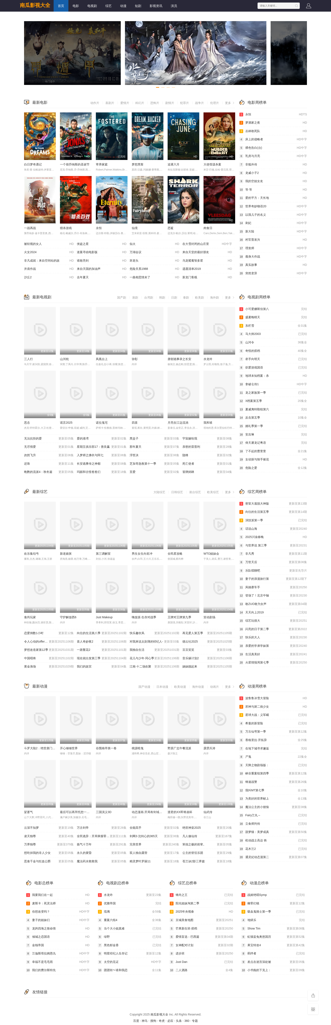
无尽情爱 (49, 447)
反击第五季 (273, 418)
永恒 (99, 228)
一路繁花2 (101, 650)
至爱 (154, 472)
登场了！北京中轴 (273, 596)
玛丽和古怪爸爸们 (101, 472)
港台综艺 (195, 492)
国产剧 (121, 297)
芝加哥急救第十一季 (154, 464)
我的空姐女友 (273, 181)
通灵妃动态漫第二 (273, 857)
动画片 (214, 686)
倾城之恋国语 (58, 937)
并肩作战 (49, 269)
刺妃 (273, 223)
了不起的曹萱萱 (273, 451)
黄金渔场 (49, 667)
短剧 (138, 6)
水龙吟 (207, 359)
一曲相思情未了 (154, 277)
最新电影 (39, 102)
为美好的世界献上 (273, 799)
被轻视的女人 (49, 244)
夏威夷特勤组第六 (273, 409)
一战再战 (30, 228)
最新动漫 (39, 686)
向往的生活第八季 (101, 633)
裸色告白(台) (273, 148)
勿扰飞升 (49, 455)
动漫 (123, 6)
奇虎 (162, 1020)
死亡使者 (207, 464)
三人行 (28, 359)
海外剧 (214, 297)
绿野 (129, 937)
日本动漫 (162, 686)
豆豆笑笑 (207, 650)
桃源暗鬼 (138, 748)
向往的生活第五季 (273, 512)
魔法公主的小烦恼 (273, 807)
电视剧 (92, 6)
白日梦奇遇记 (33, 164)
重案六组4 (129, 920)
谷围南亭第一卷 (106, 748)
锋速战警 (273, 782)
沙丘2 (49, 277)
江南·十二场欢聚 (154, 667)
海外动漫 (198, 686)
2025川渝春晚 (273, 537)
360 (186, 1020)
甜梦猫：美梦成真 (273, 832)
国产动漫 (144, 686)
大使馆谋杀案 (212, 164)
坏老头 (154, 261)
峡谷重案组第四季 (273, 773)
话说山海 (273, 529)
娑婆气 (28, 812)
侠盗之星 (101, 244)
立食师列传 (273, 824)
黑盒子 (154, 439)
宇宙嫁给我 (207, 439)
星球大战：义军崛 (273, 715)
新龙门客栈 (207, 277)
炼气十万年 (101, 844)
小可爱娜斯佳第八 (273, 309)
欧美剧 (199, 297)
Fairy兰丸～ (273, 815)
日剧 (174, 297)
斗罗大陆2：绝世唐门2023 (41, 748)
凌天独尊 (49, 836)
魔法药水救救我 (101, 861)
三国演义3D (103, 812)
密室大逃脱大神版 (273, 504)
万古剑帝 (101, 828)
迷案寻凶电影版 (101, 252)
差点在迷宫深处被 (273, 962)
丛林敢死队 (273, 131)
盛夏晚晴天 (273, 317)
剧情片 (169, 103)
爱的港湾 (101, 439)
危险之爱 (273, 468)
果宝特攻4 (273, 945)
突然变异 (273, 273)
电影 (76, 6)
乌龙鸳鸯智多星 (207, 261)
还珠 (49, 464)
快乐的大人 (273, 637)
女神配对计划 (201, 945)
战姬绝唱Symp (273, 895)
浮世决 (154, 455)
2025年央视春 (201, 912)
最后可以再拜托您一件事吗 (77, 812)
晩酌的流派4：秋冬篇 (49, 472)
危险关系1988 (154, 269)
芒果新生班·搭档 (201, 929)
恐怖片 (154, 103)
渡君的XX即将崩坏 (180, 812)
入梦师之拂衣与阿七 (101, 455)
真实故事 (273, 265)
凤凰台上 (102, 359)
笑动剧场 (209, 617)
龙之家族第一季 (273, 393)
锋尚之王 (201, 895)
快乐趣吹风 (154, 633)
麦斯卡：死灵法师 (58, 903)
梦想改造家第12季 (49, 650)
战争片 (199, 103)
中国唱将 (49, 658)
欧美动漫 (180, 686)
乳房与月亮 (273, 156)
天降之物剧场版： (273, 765)
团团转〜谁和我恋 (129, 970)
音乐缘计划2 (207, 658)
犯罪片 (184, 103)
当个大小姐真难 (129, 929)
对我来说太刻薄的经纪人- (154, 642)
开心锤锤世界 (69, 748)
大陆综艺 (159, 492)
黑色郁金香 (129, 945)
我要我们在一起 (58, 895)
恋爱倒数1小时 (49, 633)
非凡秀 (273, 554)
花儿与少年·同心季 (154, 658)
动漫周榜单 (257, 686)
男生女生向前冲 (142, 553)
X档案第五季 (273, 401)
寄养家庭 (102, 164)
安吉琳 (273, 435)
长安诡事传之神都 (101, 464)
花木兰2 (273, 849)
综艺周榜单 (257, 492)
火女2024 (49, 252)
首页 (61, 6)
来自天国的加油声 (101, 269)
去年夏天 (101, 277)
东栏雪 (273, 326)
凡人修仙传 (207, 836)
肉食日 (207, 228)
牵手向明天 (273, 359)
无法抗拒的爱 (49, 439)
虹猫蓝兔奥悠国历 (273, 937)
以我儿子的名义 (273, 215)
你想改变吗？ (58, 912)
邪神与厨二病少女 (273, 707)
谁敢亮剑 (101, 261)
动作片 (94, 103)
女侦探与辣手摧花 (273, 459)
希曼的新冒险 (273, 723)
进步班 (201, 953)
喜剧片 (109, 103)
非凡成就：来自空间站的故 (49, 261)
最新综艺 (39, 492)
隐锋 (207, 455)
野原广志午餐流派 (179, 748)
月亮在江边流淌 (178, 422)
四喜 (135, 422)
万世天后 (273, 562)
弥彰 (135, 359)
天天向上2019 (273, 612)
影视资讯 (156, 6)
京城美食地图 (201, 920)
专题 (195, 1020)
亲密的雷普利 (207, 447)
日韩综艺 (177, 492)
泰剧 (186, 297)
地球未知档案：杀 (273, 376)
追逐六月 (173, 164)
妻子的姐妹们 (58, 920)
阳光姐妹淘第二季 (201, 903)
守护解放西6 (68, 617)
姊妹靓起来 (207, 667)
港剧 (135, 297)
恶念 (27, 422)
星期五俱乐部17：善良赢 (101, 447)
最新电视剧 (41, 297)
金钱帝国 (58, 945)
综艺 (108, 6)
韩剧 (162, 297)
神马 (145, 1020)
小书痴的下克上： (273, 970)
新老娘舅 (66, 553)
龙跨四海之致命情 (58, 929)
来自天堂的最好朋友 (207, 252)
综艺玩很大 (273, 621)
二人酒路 (201, 970)
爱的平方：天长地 (273, 198)
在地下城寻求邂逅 (273, 749)
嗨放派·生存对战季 (144, 617)
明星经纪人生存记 (129, 953)
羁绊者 (273, 953)
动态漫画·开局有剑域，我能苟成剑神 (156, 812)
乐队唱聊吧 (273, 571)
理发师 (273, 248)
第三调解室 (103, 553)
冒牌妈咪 (207, 472)
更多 (230, 103)
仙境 (135, 228)
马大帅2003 (273, 334)
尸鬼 (273, 757)
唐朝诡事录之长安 (179, 359)
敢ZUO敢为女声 (273, 604)
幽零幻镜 (273, 903)
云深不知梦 (49, 828)
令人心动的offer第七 (49, 642)
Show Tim (273, 929)
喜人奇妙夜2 (101, 642)
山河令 (273, 342)
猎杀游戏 (66, 228)
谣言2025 (66, 422)
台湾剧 (148, 297)
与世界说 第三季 (273, 545)
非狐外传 (273, 164)
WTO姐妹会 (211, 553)
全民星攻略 (175, 553)
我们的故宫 (101, 667)
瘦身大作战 (273, 257)
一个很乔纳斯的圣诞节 (75, 164)
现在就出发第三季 (101, 658)
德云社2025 (207, 642)
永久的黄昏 (101, 853)
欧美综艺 (213, 492)
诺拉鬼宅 (102, 422)
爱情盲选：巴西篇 (201, 937)
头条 (179, 1020)
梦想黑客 (138, 164)
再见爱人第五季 (207, 633)
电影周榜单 (257, 102)
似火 (154, 244)
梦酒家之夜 (273, 123)
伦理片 (214, 103)
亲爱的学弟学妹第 (273, 646)
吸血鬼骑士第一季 (273, 912)
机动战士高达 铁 (273, 840)
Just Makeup (104, 617)
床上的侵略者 (273, 139)
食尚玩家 (30, 617)
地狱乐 (273, 920)
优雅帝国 (129, 903)
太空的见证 (129, 962)
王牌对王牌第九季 (179, 617)
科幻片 (139, 103)
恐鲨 (171, 228)
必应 (170, 1020)
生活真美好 (273, 654)
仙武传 (207, 812)
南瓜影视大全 (35, 5)
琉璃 (129, 912)
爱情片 (124, 103)
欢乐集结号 (31, 553)
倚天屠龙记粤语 (273, 443)
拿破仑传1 (273, 384)
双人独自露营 (154, 853)
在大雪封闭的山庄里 (207, 244)
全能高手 (154, 828)
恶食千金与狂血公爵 (49, 861)
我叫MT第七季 (273, 790)
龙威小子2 (273, 173)
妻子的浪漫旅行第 (273, 579)
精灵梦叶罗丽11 (154, 861)
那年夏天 (154, 447)
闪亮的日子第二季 (273, 629)
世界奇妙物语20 (273, 206)
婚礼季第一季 (273, 426)
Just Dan (201, 962)
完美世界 (154, 844)
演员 (174, 6)
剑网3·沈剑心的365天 (154, 836)
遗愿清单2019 (207, 269)
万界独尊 (49, 844)
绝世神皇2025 (207, 828)
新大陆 (273, 231)
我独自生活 (154, 650)
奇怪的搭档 (273, 351)
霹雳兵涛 (209, 748)
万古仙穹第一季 (273, 732)
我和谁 (207, 422)
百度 (136, 1020)
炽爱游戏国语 (273, 368)
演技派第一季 (273, 520)
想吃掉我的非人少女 (49, 853)
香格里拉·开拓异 (273, 740)
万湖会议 (154, 252)
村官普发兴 (273, 240)
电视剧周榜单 (259, 297)
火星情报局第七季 (273, 663)
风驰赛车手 (273, 587)
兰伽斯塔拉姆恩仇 (58, 953)
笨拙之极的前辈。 (207, 844)
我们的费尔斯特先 (58, 970)
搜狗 (153, 1020)
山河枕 (64, 359)
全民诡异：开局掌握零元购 (101, 836)
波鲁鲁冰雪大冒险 (273, 698)
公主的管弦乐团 (207, 853)
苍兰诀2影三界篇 (207, 861)
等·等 (273, 190)
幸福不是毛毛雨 (58, 962)
